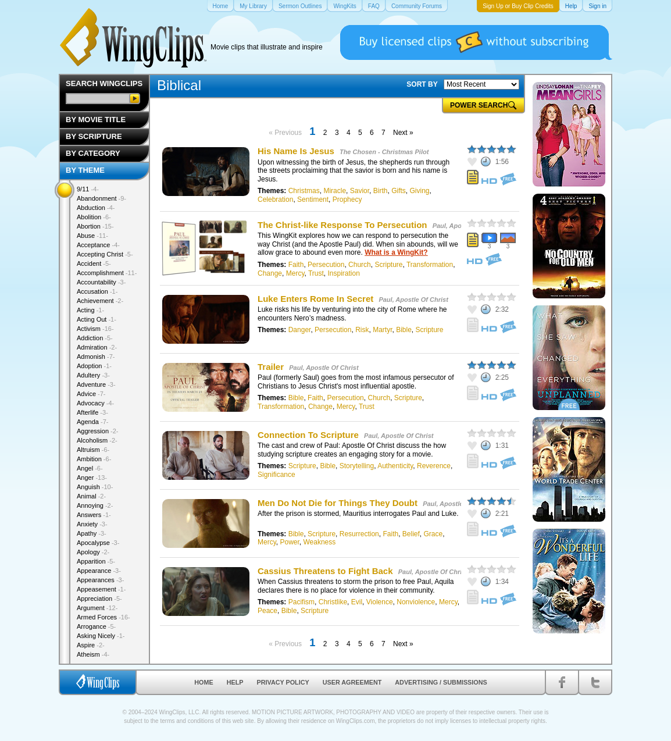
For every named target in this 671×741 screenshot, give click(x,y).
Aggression (98, 431)
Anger (92, 477)
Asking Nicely (101, 635)
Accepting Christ (105, 254)
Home (203, 682)
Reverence (434, 466)
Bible (404, 330)
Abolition (94, 216)
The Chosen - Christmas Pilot (384, 151)
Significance (276, 475)
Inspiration (344, 273)
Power (289, 542)
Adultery (93, 375)
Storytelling (357, 466)
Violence (379, 602)
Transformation (429, 265)
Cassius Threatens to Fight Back (325, 571)
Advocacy (95, 403)
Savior (359, 191)
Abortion (95, 226)
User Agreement (352, 682)
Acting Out (96, 319)
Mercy (295, 273)
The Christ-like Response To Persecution (342, 225)
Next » (403, 133)
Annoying (95, 505)
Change (270, 273)
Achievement (100, 300)
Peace (267, 611)
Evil (356, 602)
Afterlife (92, 412)
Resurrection (359, 534)
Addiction (95, 337)
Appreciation (99, 598)
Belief (411, 534)
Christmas (304, 191)
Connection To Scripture (309, 435)
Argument (97, 607)
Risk (362, 330)
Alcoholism (97, 440)
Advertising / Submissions (441, 682)
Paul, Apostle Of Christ (413, 299)
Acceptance (98, 244)
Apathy (91, 533)
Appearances (100, 579)
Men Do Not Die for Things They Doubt (337, 503)
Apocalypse (98, 542)
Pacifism (301, 602)
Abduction (96, 207)
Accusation (97, 291)
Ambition (94, 458)
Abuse (92, 235)
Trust (316, 273)
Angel (90, 468)
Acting (90, 310)
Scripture (388, 265)
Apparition (96, 561)
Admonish (96, 356)
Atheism (93, 654)
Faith (296, 265)
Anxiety (92, 524)
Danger (299, 330)
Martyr (382, 330)
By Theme (85, 170)
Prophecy (347, 199)
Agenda (92, 421)
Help (235, 682)
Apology (93, 551)
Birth (380, 191)
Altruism (93, 449)
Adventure (96, 384)
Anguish (95, 486)
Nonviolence (416, 602)
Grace (433, 534)
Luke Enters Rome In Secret (315, 299)
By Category (93, 153)
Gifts (398, 191)
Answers (94, 514)
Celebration (275, 199)
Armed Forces (103, 617)
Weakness (319, 542)
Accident (94, 263)
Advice (91, 393)
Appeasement (101, 589)
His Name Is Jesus (296, 151)
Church (359, 265)
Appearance (99, 570)
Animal (91, 496)
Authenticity (395, 466)
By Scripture (94, 136)
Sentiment (313, 199)
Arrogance (96, 626)
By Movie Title (96, 119)
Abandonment (101, 198)
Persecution (326, 265)
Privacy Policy (283, 682)
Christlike (333, 602)
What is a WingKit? (396, 252)
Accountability (101, 282)
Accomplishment (107, 272)
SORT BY (421, 84)
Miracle (334, 191)
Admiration (97, 347)
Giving (419, 191)
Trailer (271, 367)
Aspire (91, 645)
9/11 (88, 189)
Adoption (94, 365)
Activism (95, 328)
